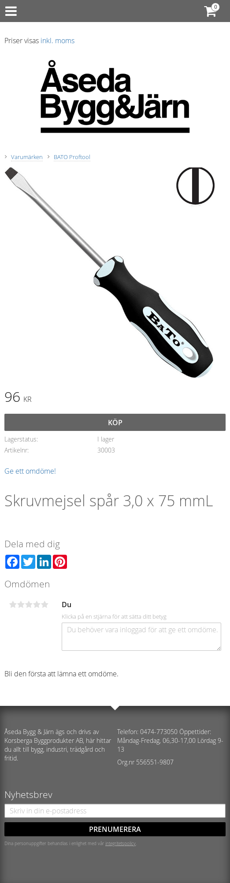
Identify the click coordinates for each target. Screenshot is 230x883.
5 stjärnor (44, 604)
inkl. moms (57, 40)
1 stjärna (13, 604)
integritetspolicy (120, 843)
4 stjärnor (37, 604)
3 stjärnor (29, 604)
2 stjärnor (21, 604)
